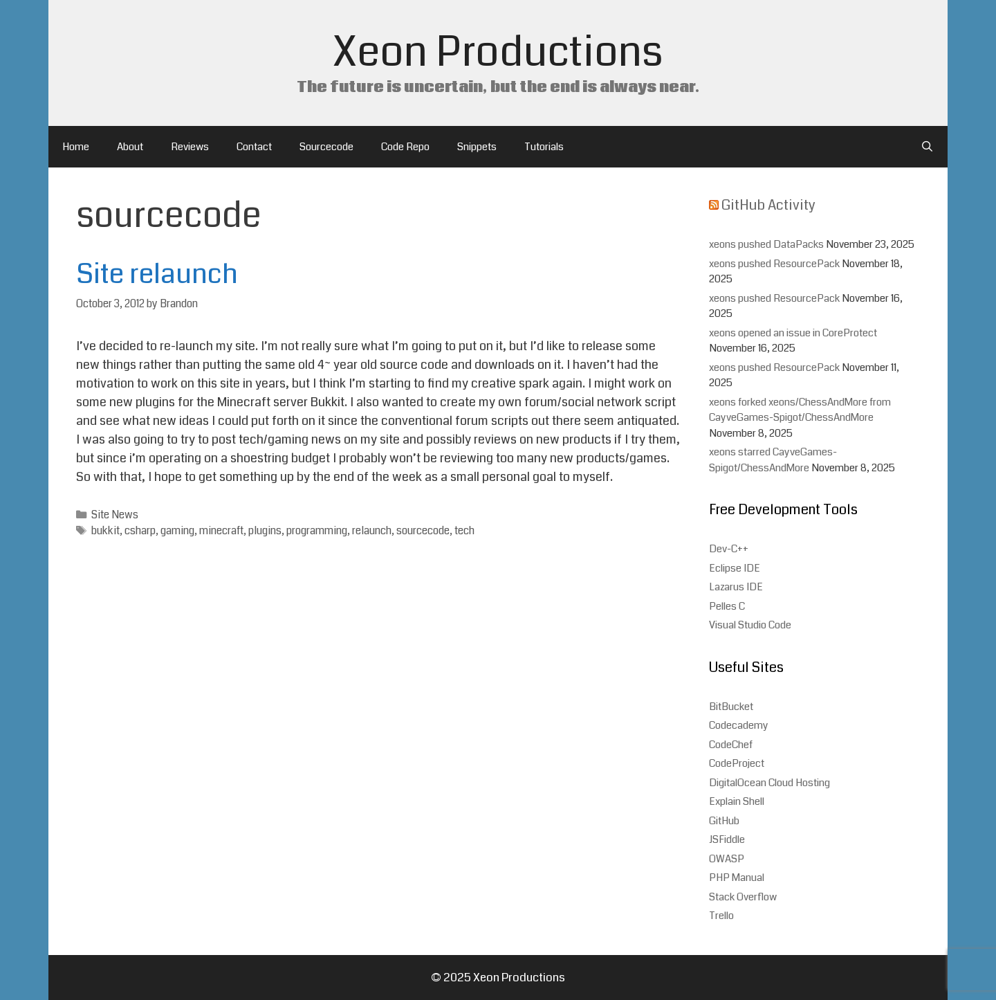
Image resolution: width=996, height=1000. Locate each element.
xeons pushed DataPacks (766, 244)
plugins (265, 530)
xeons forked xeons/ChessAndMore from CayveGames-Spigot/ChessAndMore (800, 410)
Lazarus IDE (736, 586)
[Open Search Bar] (927, 146)
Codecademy (738, 725)
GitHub (724, 820)
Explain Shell (736, 801)
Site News (114, 514)
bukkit (105, 530)
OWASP (726, 858)
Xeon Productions (498, 52)
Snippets (477, 146)
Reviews (190, 146)
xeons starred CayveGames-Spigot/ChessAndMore (773, 459)
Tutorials (544, 146)
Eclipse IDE (734, 568)
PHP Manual (736, 877)
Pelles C (727, 606)
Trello (721, 915)
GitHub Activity (768, 205)
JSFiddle (727, 839)
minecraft (221, 530)
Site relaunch (157, 274)
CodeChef (731, 744)
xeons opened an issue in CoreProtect (793, 332)
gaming (177, 530)
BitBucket (731, 706)
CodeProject (736, 763)
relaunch (371, 530)
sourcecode (423, 530)
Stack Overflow (743, 896)
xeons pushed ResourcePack (774, 263)
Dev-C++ (728, 548)
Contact (254, 146)
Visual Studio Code (750, 625)
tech (464, 530)
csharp (140, 530)
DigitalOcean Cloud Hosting (769, 782)
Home (75, 146)
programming (316, 530)
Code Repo (405, 146)
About (130, 146)
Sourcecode (326, 146)
